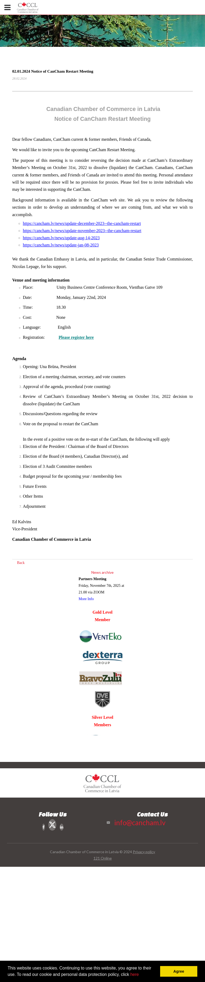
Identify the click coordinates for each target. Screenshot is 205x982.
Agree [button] (178, 971)
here (134, 974)
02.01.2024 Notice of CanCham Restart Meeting (52, 71)
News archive (102, 572)
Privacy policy (144, 851)
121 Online (102, 858)
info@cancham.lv (139, 822)
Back (21, 563)
